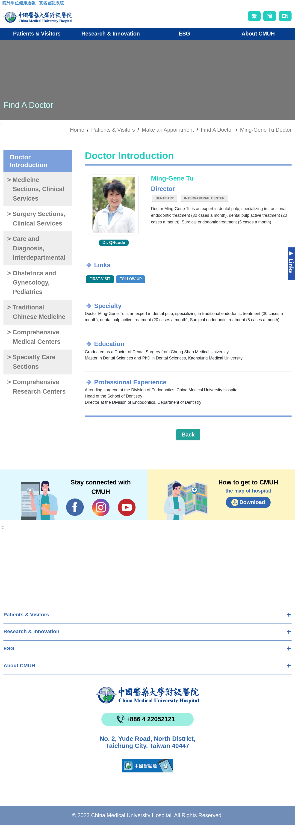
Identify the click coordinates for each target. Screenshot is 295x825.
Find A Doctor (217, 130)
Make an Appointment (168, 130)
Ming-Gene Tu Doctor (266, 130)
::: (6, 4)
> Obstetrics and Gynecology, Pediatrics (31, 282)
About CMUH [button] (258, 34)
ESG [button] (184, 34)
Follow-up (131, 279)
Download (252, 502)
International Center (204, 198)
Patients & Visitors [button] (37, 34)
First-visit (99, 279)
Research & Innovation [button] (110, 34)
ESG (8, 648)
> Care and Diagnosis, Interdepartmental (36, 248)
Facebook (75, 507)
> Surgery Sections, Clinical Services (36, 219)
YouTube (127, 507)
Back (188, 435)
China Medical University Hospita (147, 695)
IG (100, 507)
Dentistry (165, 198)
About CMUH (19, 665)
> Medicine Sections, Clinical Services (35, 189)
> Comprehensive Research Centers (36, 387)
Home (77, 130)
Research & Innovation (31, 631)
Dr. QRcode (114, 242)
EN (285, 16)
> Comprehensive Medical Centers (33, 337)
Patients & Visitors (26, 614)
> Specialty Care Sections (31, 362)
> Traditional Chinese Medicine (36, 312)
